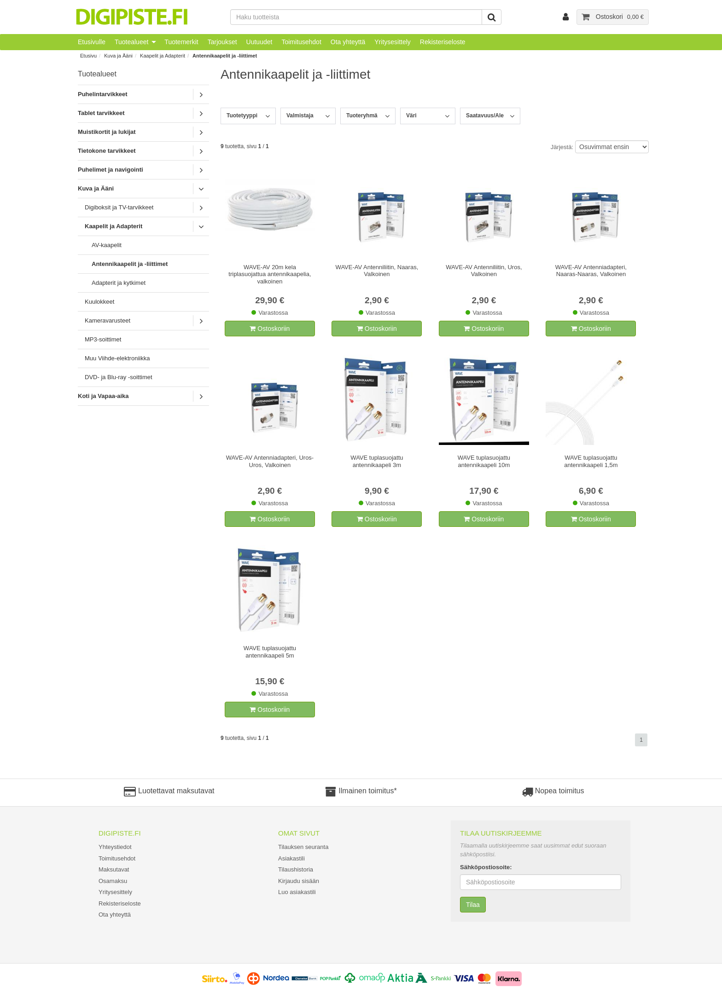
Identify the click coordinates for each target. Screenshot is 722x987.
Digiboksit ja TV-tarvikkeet (119, 207)
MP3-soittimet (103, 339)
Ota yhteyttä (348, 42)
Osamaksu (113, 880)
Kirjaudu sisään (298, 880)
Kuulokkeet (99, 301)
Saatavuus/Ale (485, 115)
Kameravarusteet (107, 320)
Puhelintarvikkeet (103, 94)
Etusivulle (91, 42)
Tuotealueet (131, 42)
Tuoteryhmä (362, 115)
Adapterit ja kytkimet (119, 282)
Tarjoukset (222, 42)
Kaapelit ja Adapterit (162, 55)
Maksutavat (114, 869)
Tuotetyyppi (242, 115)
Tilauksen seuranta (303, 846)
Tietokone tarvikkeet (106, 150)
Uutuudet (259, 42)
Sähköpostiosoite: (486, 867)
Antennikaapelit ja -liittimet (224, 55)
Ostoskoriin (270, 328)
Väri (411, 115)
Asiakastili (291, 858)
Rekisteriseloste (443, 42)
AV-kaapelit (107, 245)
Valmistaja (300, 115)
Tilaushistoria (295, 869)
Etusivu (88, 55)
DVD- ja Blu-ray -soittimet (118, 377)
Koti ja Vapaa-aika (103, 395)
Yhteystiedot (115, 846)
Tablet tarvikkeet (101, 113)
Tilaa (473, 904)
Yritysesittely (392, 42)
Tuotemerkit (181, 42)
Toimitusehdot (301, 42)
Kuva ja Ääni (118, 55)
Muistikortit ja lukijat (107, 131)
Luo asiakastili (297, 892)
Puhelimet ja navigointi (110, 169)
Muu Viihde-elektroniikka (117, 358)
